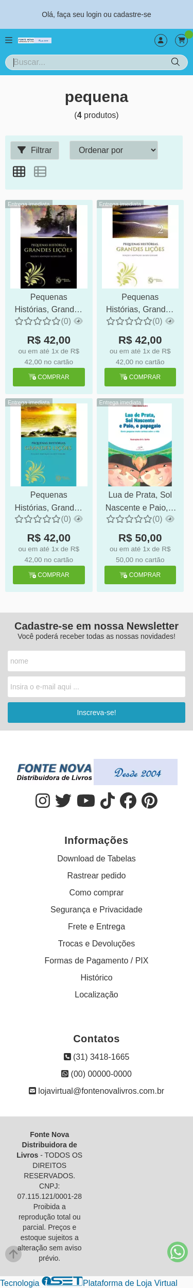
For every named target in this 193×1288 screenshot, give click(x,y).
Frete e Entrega (96, 926)
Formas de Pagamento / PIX (97, 960)
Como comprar (96, 892)
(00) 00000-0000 (96, 1074)
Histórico (96, 977)
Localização (96, 994)
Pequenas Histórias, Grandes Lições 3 (49, 502)
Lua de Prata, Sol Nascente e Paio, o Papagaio (140, 502)
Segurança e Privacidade (96, 909)
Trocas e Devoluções (96, 943)
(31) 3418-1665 (97, 1057)
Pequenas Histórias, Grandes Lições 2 (140, 305)
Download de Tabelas (96, 858)
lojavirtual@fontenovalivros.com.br (96, 1091)
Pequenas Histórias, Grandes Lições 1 (49, 305)
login (94, 14)
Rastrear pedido (96, 875)
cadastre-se (132, 14)
